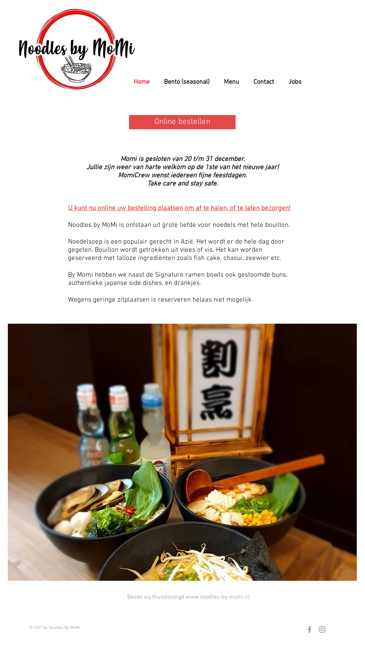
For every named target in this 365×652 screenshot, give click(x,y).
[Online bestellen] (182, 122)
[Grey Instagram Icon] (322, 629)
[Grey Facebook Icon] (309, 629)
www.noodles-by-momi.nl (218, 597)
